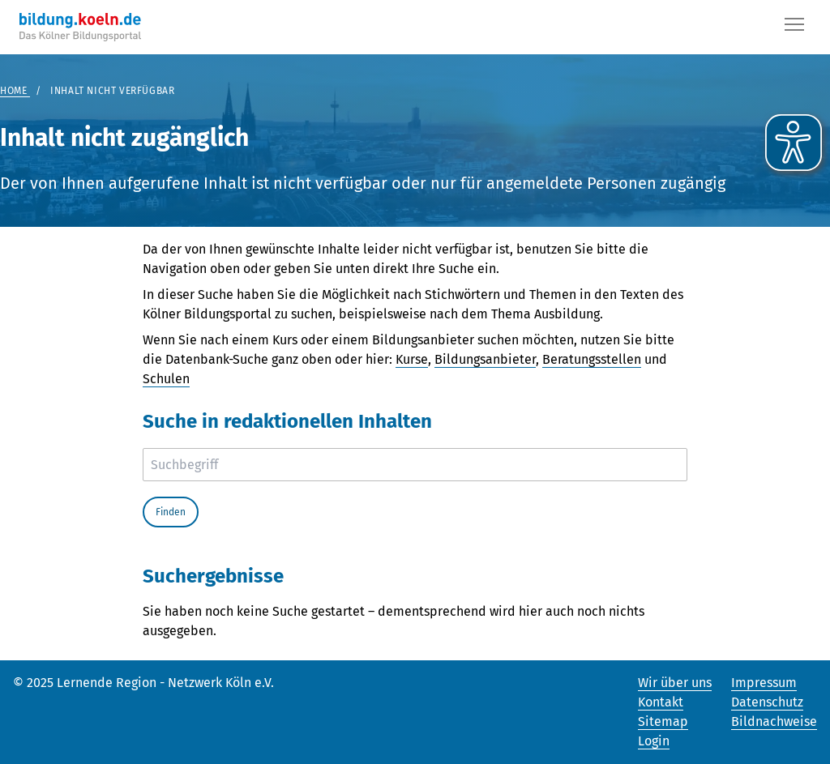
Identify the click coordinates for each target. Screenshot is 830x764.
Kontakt (660, 702)
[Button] (794, 27)
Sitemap (663, 721)
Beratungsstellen (591, 359)
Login (654, 741)
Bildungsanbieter (485, 359)
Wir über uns (675, 682)
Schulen (166, 378)
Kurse (412, 359)
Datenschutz (767, 702)
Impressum (764, 682)
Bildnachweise (774, 721)
